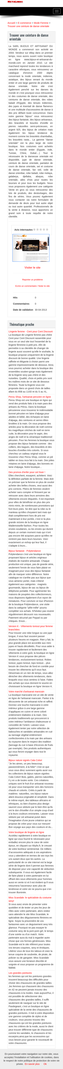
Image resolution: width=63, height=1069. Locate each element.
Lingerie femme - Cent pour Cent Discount (31, 331)
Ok (45, 1064)
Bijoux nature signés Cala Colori (25, 760)
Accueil (11, 23)
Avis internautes (23, 229)
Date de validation (23, 309)
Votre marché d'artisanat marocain (26, 691)
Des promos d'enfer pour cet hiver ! (27, 472)
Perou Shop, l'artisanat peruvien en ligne (30, 396)
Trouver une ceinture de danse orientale (28, 26)
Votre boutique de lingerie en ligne (26, 832)
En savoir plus (32, 1064)
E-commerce (24, 23)
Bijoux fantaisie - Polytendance (25, 551)
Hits (15, 297)
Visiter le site (32, 267)
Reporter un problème (32, 280)
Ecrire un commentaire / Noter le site (32, 286)
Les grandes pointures (20, 973)
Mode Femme (41, 23)
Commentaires (21, 303)
